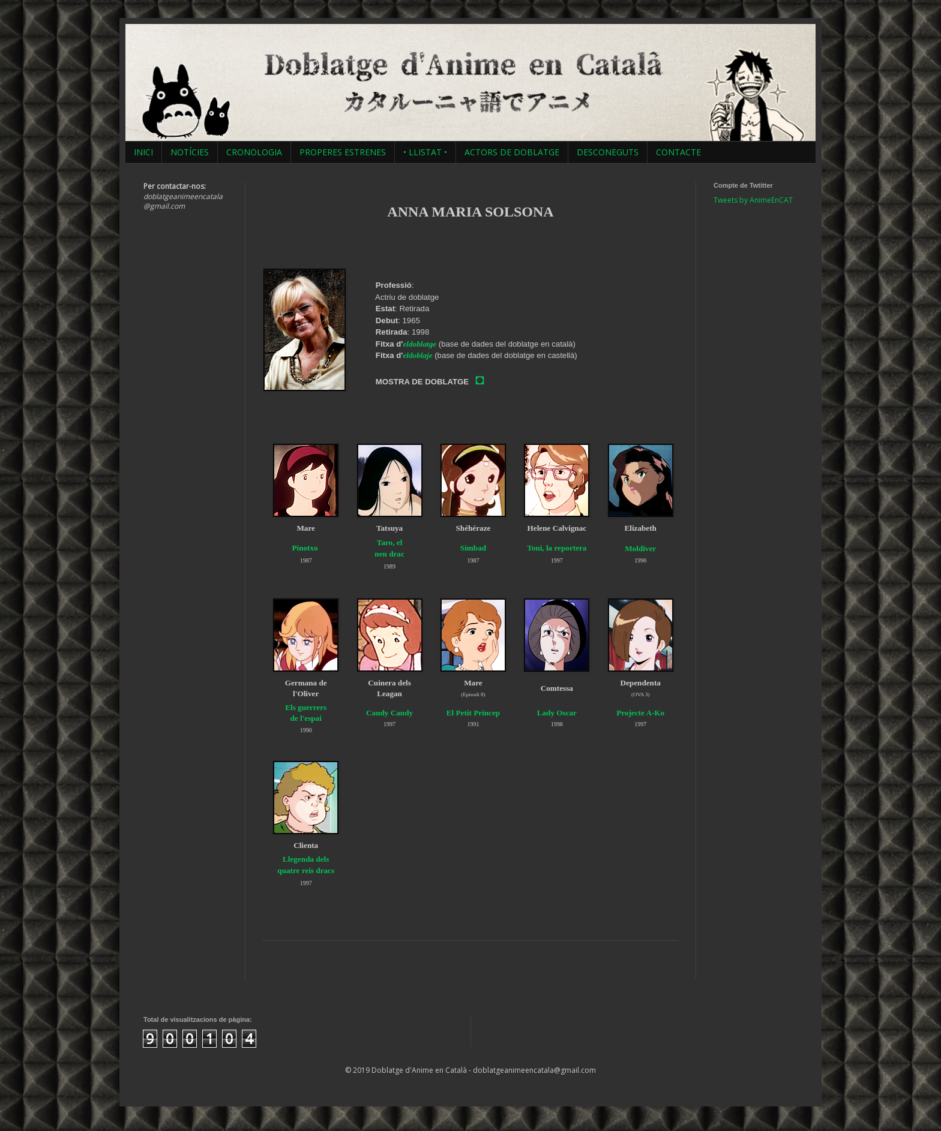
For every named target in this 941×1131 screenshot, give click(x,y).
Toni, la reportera (556, 547)
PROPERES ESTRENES (342, 152)
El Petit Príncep (473, 712)
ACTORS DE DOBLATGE (511, 152)
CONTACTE (678, 152)
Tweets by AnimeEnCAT (753, 200)
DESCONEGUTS (608, 152)
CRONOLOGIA (254, 152)
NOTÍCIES (189, 152)
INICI (143, 152)
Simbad (473, 547)
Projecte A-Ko (640, 712)
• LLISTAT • (425, 152)
